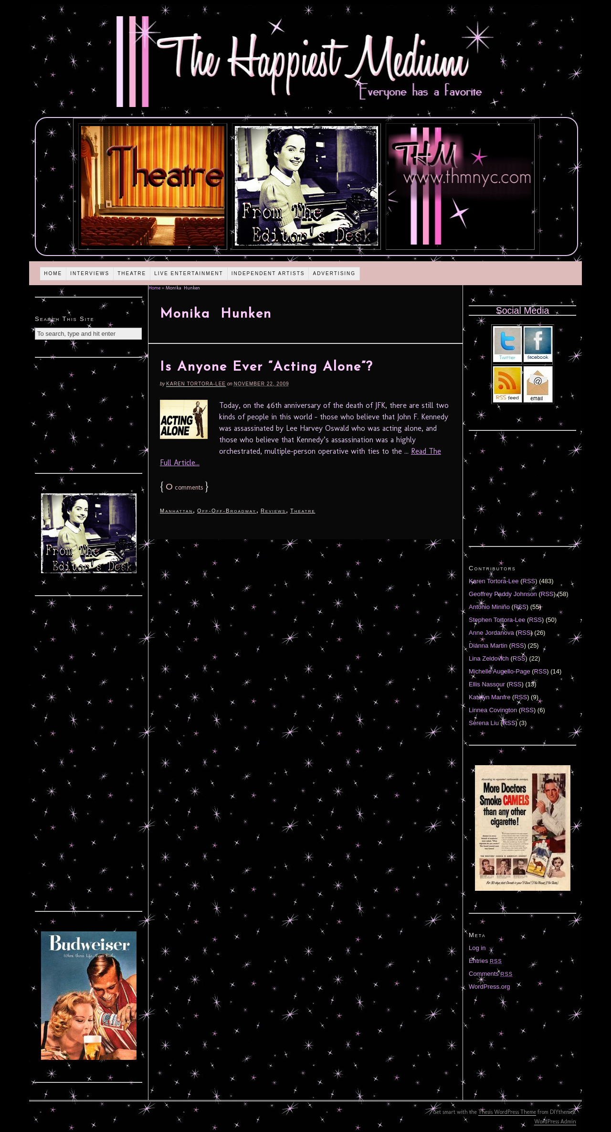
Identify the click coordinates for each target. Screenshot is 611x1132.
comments (184, 487)
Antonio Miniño (489, 606)
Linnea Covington (493, 710)
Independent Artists (268, 273)
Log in (477, 947)
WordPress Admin (555, 1121)
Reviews (273, 510)
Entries (485, 960)
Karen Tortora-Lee (196, 383)
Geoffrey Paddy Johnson (503, 594)
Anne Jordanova (491, 632)
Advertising (334, 273)
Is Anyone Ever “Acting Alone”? (266, 367)
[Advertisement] (89, 414)
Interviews (89, 273)
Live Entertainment (188, 273)
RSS (529, 581)
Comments (491, 973)
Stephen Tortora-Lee (497, 619)
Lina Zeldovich (489, 658)
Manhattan (176, 510)
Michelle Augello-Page (499, 671)
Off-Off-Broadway (226, 510)
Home (53, 273)
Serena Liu (484, 722)
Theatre (131, 273)
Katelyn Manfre (489, 697)
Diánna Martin (488, 645)
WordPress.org (489, 986)
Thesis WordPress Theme (507, 1112)
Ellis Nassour (487, 684)
